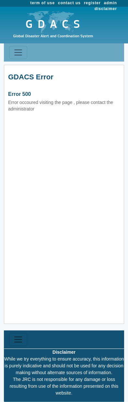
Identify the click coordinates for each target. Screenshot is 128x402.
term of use (42, 3)
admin (110, 3)
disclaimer (106, 8)
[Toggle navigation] (18, 52)
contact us (69, 3)
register (92, 3)
